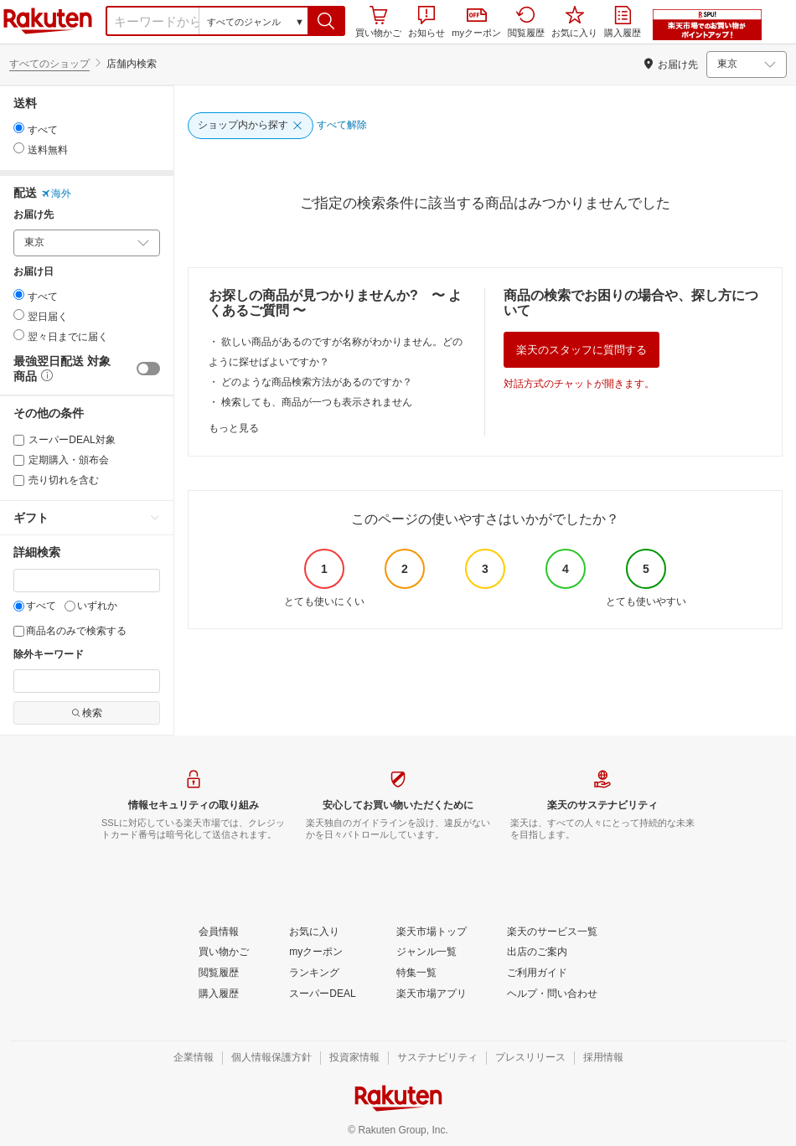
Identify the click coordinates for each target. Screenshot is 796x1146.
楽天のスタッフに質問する (581, 349)
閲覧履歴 (526, 22)
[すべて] (18, 606)
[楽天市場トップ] (431, 932)
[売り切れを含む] (18, 480)
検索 (86, 713)
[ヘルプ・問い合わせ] (552, 994)
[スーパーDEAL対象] (18, 440)
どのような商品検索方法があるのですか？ (316, 382)
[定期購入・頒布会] (18, 460)
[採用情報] (603, 1058)
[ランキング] (314, 973)
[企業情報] (193, 1058)
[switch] (148, 368)
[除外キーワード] (86, 681)
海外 (56, 193)
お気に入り (574, 22)
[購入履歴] (219, 994)
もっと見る (234, 428)
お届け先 (33, 214)
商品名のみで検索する (70, 631)
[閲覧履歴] (219, 973)
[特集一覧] (416, 973)
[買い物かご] (224, 952)
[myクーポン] (316, 952)
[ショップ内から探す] (250, 125)
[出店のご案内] (537, 952)
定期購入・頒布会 (61, 460)
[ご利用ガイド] (537, 973)
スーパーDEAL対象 (64, 440)
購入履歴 (622, 22)
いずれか (91, 606)
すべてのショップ (49, 64)
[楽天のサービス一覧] (552, 932)
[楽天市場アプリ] (431, 994)
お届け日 (33, 271)
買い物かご (378, 22)
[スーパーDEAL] (322, 994)
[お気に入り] (314, 932)
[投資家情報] (354, 1058)
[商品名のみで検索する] (18, 631)
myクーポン (476, 23)
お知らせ (426, 22)
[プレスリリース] (530, 1058)
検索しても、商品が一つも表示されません (316, 402)
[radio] (18, 127)
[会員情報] (219, 932)
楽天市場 (47, 21)
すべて (34, 606)
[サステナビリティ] (437, 1058)
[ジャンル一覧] (426, 952)
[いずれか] (70, 606)
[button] (326, 21)
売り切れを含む (56, 480)
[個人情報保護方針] (271, 1058)
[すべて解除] (342, 125)
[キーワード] (86, 580)
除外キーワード (48, 654)
